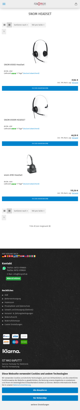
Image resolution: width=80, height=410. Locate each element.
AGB (6, 295)
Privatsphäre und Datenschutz (17, 306)
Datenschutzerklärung (22, 385)
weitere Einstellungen (40, 405)
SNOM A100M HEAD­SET (14, 120)
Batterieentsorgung (13, 299)
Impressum (9, 302)
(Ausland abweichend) (31, 73)
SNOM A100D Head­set (14, 64)
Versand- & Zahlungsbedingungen (19, 313)
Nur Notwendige (40, 398)
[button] (4, 24)
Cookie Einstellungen (13, 324)
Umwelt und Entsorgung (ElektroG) (19, 310)
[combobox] (21, 24)
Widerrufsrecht (11, 317)
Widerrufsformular (12, 321)
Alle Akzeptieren (40, 390)
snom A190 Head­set (13, 175)
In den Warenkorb (40, 88)
